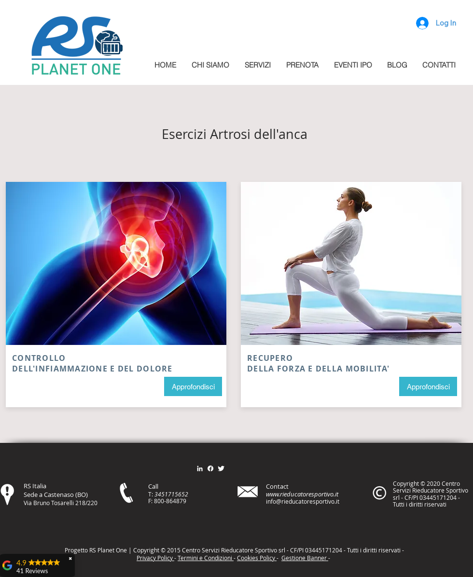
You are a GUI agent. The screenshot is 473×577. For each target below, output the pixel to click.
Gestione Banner (304, 558)
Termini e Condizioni (206, 558)
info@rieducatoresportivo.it (302, 501)
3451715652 (171, 494)
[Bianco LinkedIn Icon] (200, 468)
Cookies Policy (257, 558)
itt (373, 550)
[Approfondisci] (193, 386)
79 (183, 501)
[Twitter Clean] (221, 468)
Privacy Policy (155, 558)
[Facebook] (210, 468)
